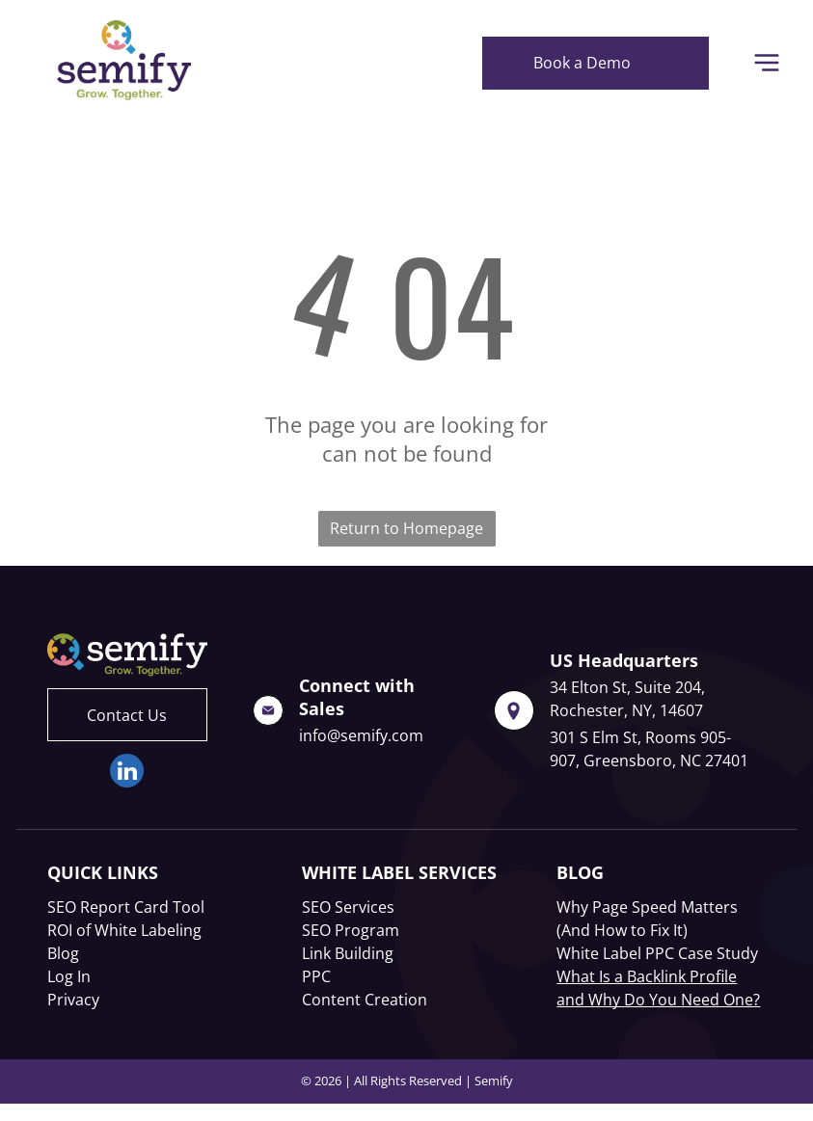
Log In (69, 976)
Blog (63, 953)
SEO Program (350, 930)
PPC (316, 976)
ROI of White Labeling (124, 930)
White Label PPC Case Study (657, 953)
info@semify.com (361, 735)
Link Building (347, 953)
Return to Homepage (406, 528)
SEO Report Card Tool (125, 907)
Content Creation (364, 999)
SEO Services (348, 907)
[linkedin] (127, 773)
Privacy (73, 999)
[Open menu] (766, 62)
